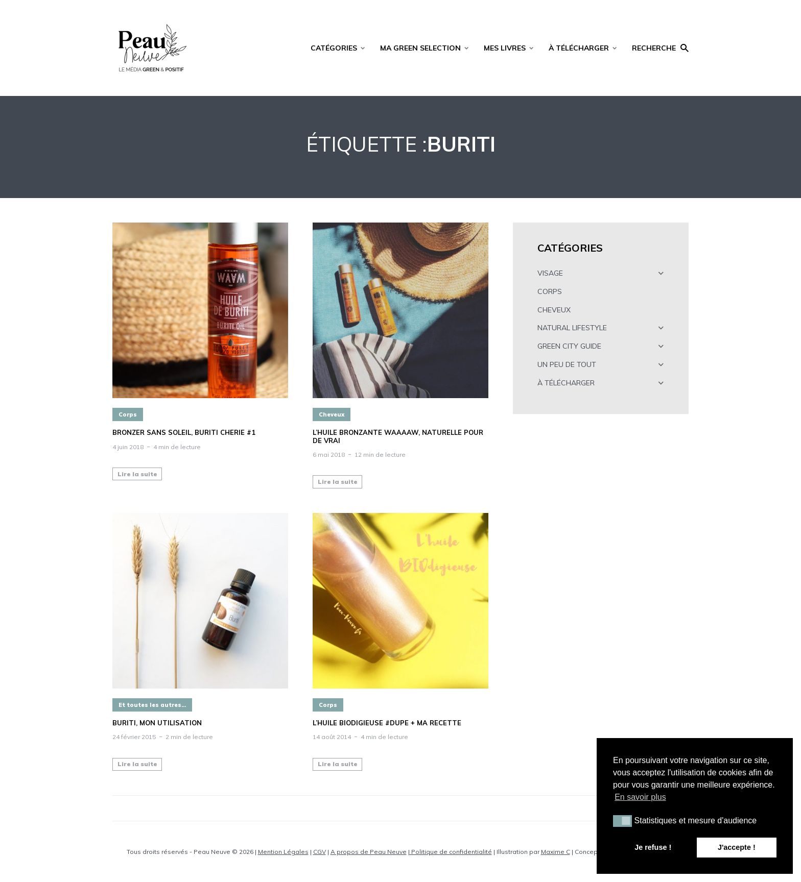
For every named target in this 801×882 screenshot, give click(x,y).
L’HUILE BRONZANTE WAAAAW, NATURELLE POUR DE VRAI (398, 437)
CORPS (549, 291)
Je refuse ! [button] (652, 847)
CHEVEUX (554, 309)
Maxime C (555, 851)
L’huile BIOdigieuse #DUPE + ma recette (387, 723)
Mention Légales (283, 851)
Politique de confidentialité (451, 851)
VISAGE (550, 273)
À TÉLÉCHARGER (579, 48)
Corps (128, 414)
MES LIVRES (505, 48)
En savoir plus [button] (640, 797)
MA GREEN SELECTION (420, 48)
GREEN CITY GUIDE (569, 346)
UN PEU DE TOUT (566, 364)
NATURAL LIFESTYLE (572, 327)
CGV (319, 851)
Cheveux (331, 414)
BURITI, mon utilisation (157, 723)
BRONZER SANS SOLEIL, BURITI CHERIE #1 (183, 432)
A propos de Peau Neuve (369, 851)
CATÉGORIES (334, 48)
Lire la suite (137, 474)
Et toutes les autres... (152, 704)
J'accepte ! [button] (737, 847)
